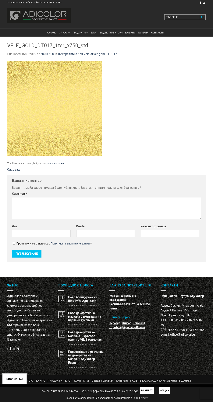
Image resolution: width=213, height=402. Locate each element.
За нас (64, 32)
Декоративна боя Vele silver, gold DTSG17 (87, 54)
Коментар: (19, 194)
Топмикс (138, 323)
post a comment (56, 163)
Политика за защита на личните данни (160, 380)
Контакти (81, 380)
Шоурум (130, 32)
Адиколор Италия (134, 327)
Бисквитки (14, 378)
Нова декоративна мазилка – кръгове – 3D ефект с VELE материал (85, 336)
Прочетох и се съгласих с (52, 243)
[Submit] (203, 17)
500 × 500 (47, 54)
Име (14, 226)
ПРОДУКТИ (80, 32)
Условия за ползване (122, 295)
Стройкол (115, 327)
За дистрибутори (111, 32)
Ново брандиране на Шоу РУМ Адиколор (82, 299)
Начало (51, 32)
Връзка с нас (117, 299)
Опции (164, 390)
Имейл (80, 226)
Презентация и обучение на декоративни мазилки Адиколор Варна (85, 357)
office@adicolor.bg (182, 334)
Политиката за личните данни (70, 243)
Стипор (126, 323)
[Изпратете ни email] (204, 3)
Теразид (114, 323)
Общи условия (102, 380)
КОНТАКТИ (158, 32)
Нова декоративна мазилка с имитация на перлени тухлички (84, 316)
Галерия (143, 32)
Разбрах (147, 390)
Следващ (15, 169)
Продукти (55, 380)
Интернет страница (153, 226)
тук (135, 391)
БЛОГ (94, 32)
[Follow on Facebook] (200, 3)
